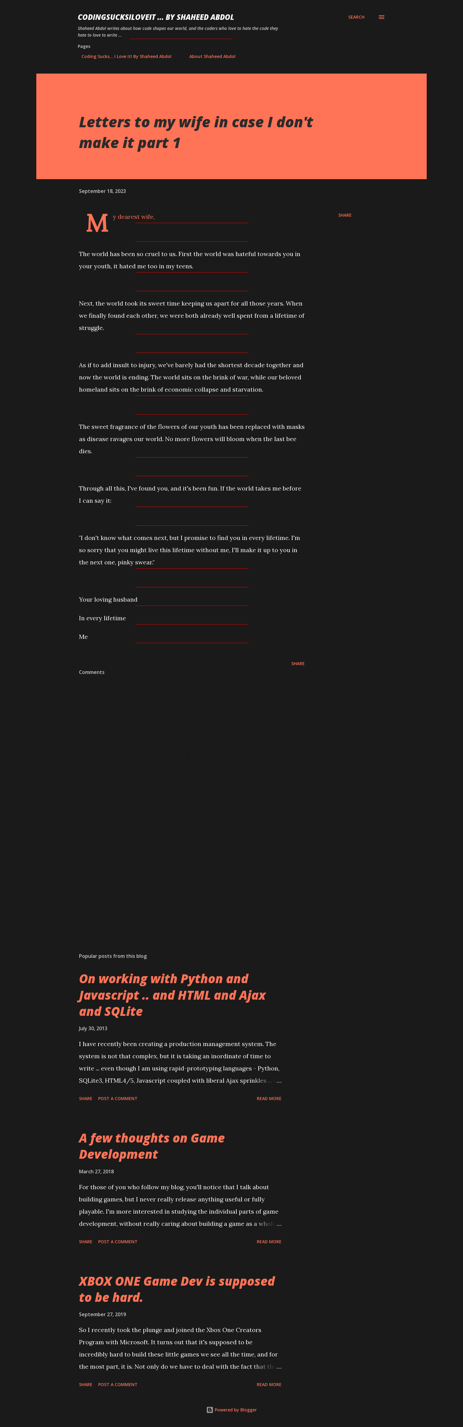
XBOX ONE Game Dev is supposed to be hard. (177, 1289)
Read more (269, 1098)
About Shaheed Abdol (209, 56)
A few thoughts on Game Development (152, 1145)
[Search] (356, 17)
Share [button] (345, 215)
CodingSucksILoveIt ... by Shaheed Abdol (156, 17)
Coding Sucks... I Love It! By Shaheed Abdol (123, 56)
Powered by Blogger (231, 1410)
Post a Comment (118, 1098)
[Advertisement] (182, 876)
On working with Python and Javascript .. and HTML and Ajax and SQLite (172, 995)
